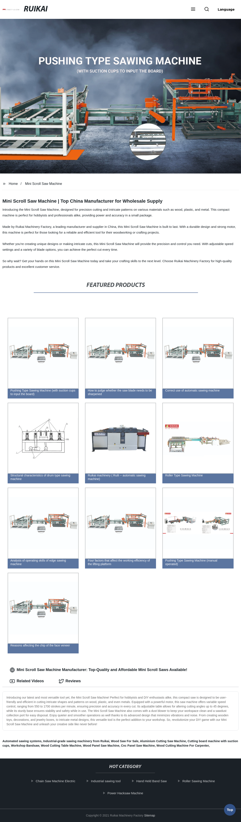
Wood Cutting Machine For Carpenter (182, 745)
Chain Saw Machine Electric (57, 781)
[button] (193, 9)
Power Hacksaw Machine (127, 793)
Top (230, 810)
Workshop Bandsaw (25, 745)
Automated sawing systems (21, 741)
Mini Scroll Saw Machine (43, 183)
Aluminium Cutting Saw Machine (163, 741)
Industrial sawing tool (107, 781)
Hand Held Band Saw (153, 781)
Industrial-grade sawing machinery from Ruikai (76, 741)
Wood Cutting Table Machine (61, 745)
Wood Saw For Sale (124, 741)
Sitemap (149, 815)
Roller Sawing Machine (200, 781)
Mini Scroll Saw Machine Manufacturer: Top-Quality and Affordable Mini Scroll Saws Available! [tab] (98, 670)
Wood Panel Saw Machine (101, 745)
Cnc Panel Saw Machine (138, 745)
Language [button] (226, 9)
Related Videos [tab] (27, 681)
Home (13, 183)
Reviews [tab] (70, 681)
